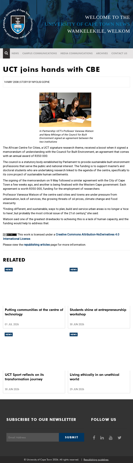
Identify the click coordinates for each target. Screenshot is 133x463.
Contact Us (119, 53)
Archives (102, 53)
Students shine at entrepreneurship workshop (98, 312)
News (15, 53)
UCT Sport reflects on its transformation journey (24, 377)
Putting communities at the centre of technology (34, 312)
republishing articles (37, 244)
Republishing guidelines (96, 459)
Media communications (76, 53)
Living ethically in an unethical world (94, 377)
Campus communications (39, 53)
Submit (71, 437)
